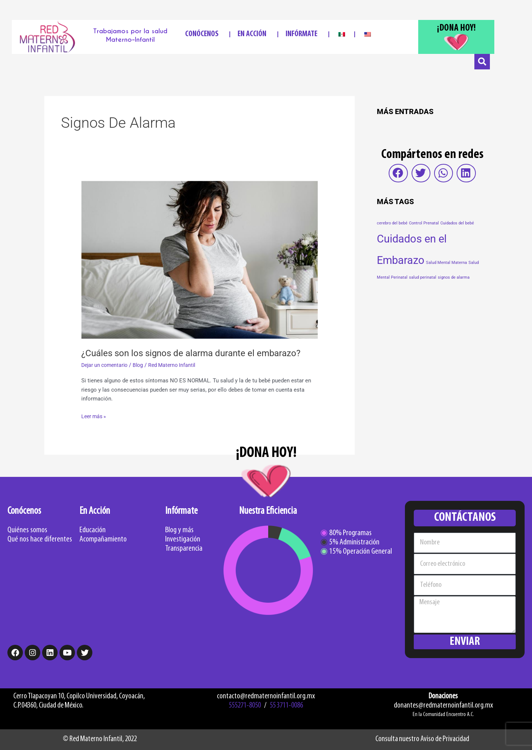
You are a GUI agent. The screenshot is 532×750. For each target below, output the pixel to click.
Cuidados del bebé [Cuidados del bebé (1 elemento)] (457, 223)
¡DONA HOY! (456, 28)
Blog (142, 365)
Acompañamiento (103, 539)
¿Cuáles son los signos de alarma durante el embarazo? (198, 352)
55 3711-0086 (286, 705)
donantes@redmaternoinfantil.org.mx (443, 705)
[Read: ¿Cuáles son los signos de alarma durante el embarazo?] (199, 259)
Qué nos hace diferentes (39, 539)
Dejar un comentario (106, 365)
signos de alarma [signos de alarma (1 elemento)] (454, 277)
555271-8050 (245, 705)
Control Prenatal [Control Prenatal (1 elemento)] (424, 223)
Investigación (182, 539)
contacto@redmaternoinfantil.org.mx (266, 696)
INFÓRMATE (303, 34)
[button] (398, 173)
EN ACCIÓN (254, 34)
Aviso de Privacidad (444, 739)
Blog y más (179, 530)
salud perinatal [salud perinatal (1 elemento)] (422, 277)
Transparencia (183, 548)
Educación (92, 530)
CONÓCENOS (203, 34)
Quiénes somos (27, 530)
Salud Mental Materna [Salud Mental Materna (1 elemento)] (446, 262)
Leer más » (94, 416)
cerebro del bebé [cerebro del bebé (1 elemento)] (392, 223)
